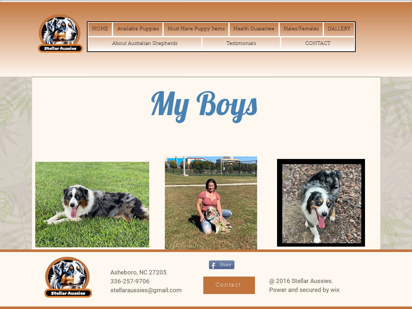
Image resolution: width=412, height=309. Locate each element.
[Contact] (229, 285)
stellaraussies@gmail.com (146, 290)
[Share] (221, 265)
